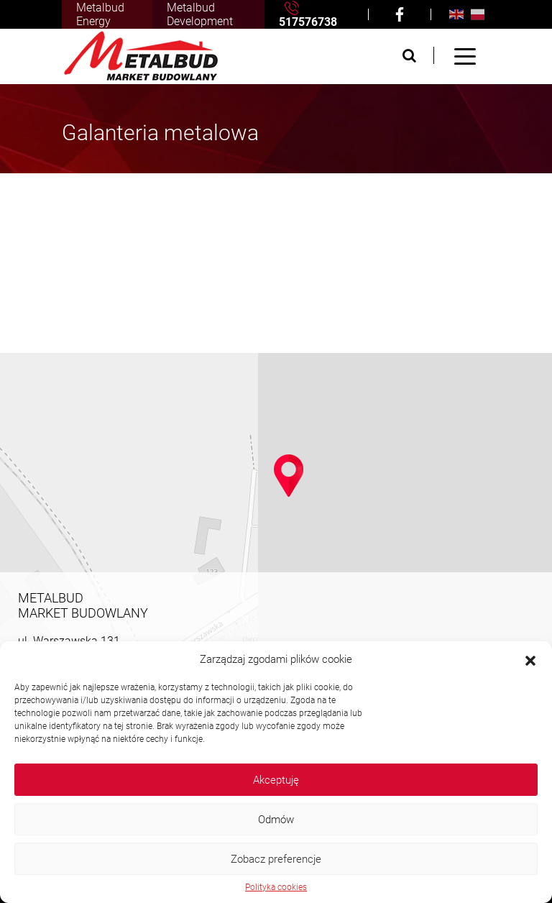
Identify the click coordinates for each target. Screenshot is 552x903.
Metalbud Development (200, 14)
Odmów (276, 819)
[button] (530, 659)
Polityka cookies (276, 887)
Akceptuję (276, 780)
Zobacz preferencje (276, 859)
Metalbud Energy (100, 14)
